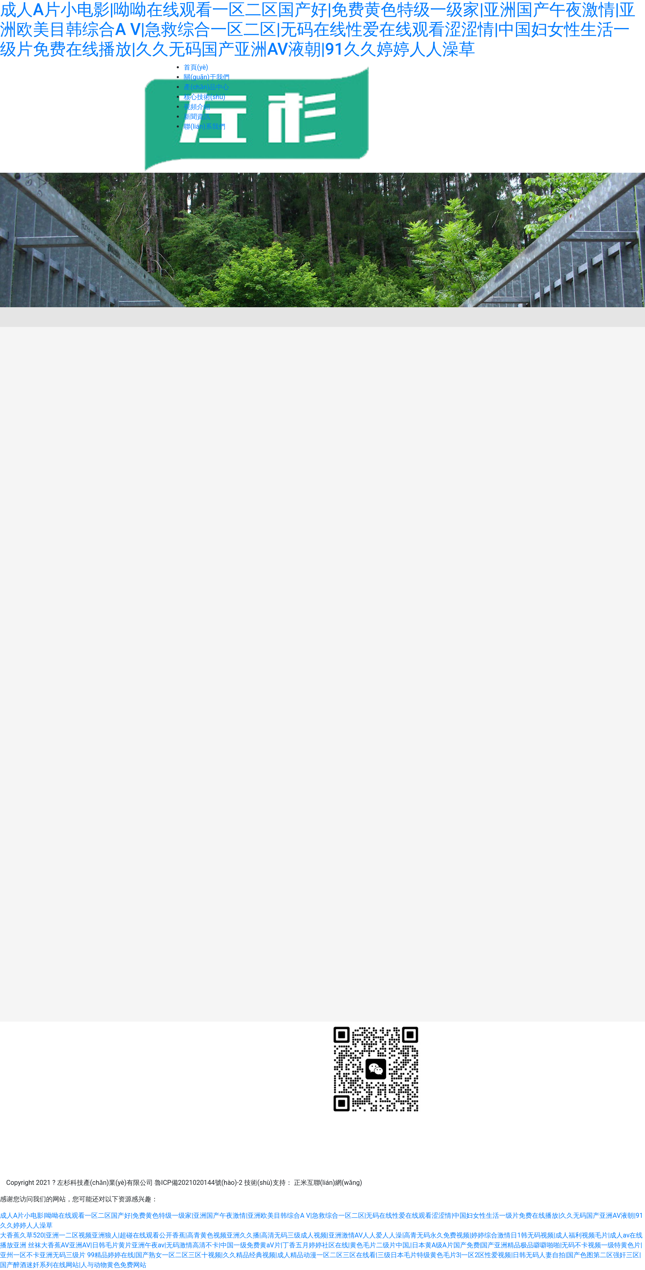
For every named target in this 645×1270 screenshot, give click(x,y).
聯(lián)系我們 (204, 126)
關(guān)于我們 (206, 77)
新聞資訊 (197, 117)
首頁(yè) (196, 67)
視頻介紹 (197, 107)
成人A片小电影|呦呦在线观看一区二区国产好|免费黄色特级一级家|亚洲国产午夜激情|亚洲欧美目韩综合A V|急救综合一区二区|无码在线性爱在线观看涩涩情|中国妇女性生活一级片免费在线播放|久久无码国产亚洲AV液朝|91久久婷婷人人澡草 (318, 29)
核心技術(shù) (204, 97)
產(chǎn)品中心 (206, 87)
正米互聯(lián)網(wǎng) (328, 1183)
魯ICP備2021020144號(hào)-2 (199, 1183)
